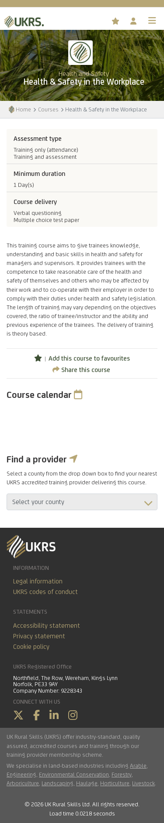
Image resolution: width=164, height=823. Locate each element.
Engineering (21, 774)
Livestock (143, 783)
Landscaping (57, 783)
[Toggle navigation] (152, 20)
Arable (138, 765)
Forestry (122, 774)
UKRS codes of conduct (45, 591)
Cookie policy (31, 646)
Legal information (38, 581)
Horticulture (114, 783)
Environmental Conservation (74, 774)
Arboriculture (23, 783)
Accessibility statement (46, 625)
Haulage (87, 783)
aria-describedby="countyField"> (82, 502)
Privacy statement (39, 636)
